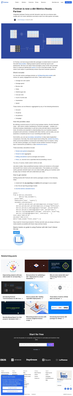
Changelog (48, 376)
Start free (68, 2)
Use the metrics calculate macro (25, 188)
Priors (17, 159)
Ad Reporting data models (45, 75)
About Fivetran (37, 372)
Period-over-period (21, 151)
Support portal (49, 372)
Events (24, 381)
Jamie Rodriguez (21, 19)
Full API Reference (50, 378)
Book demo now (55, 2)
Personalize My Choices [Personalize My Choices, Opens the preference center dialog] (12, 391)
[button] (17, 2)
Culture (36, 374)
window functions (53, 139)
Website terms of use (25, 394)
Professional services (26, 384)
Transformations (4, 374)
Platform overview (5, 372)
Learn (24, 378)
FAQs (47, 380)
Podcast (25, 386)
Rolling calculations (21, 156)
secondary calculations (34, 137)
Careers (36, 376)
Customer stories (27, 374)
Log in (62, 2)
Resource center (27, 376)
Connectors (31, 2)
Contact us (36, 378)
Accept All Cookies (12, 387)
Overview (14, 372)
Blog (24, 372)
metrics (33, 67)
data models (22, 64)
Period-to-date (20, 154)
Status (47, 374)
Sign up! (16, 232)
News (24, 380)
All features (14, 374)
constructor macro (41, 144)
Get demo (35, 349)
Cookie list (34, 394)
